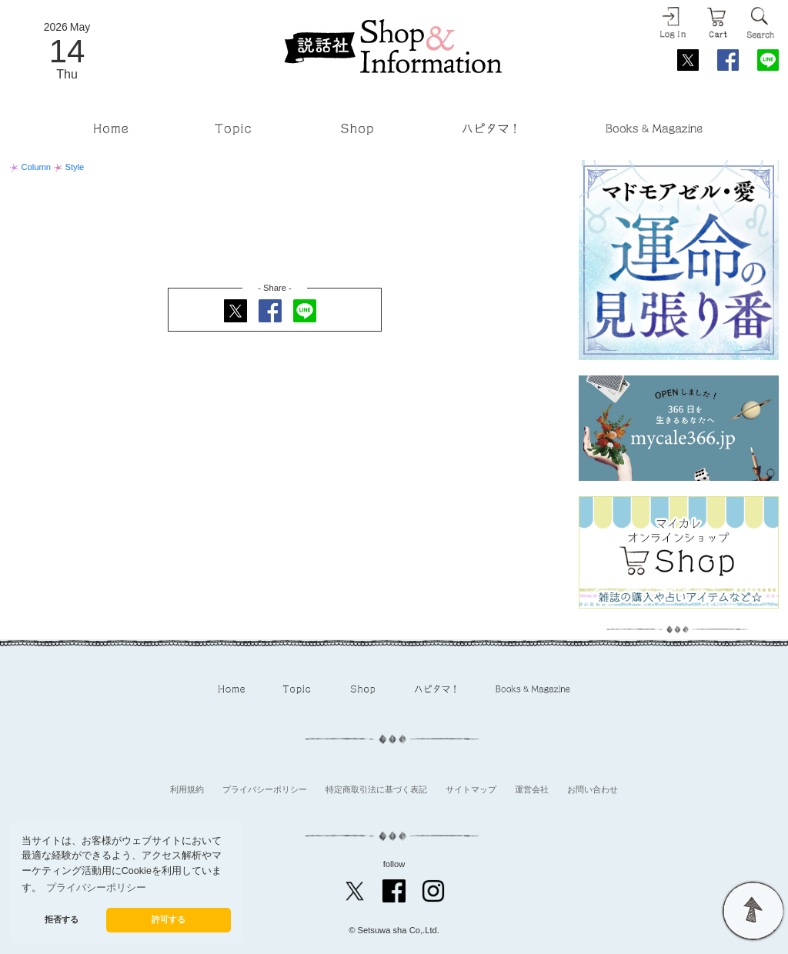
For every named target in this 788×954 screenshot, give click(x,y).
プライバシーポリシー (264, 789)
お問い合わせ (592, 789)
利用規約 (187, 789)
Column (31, 167)
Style (68, 167)
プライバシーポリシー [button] (96, 887)
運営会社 (532, 789)
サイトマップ (471, 789)
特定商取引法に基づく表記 (376, 789)
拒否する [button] (61, 919)
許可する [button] (168, 919)
